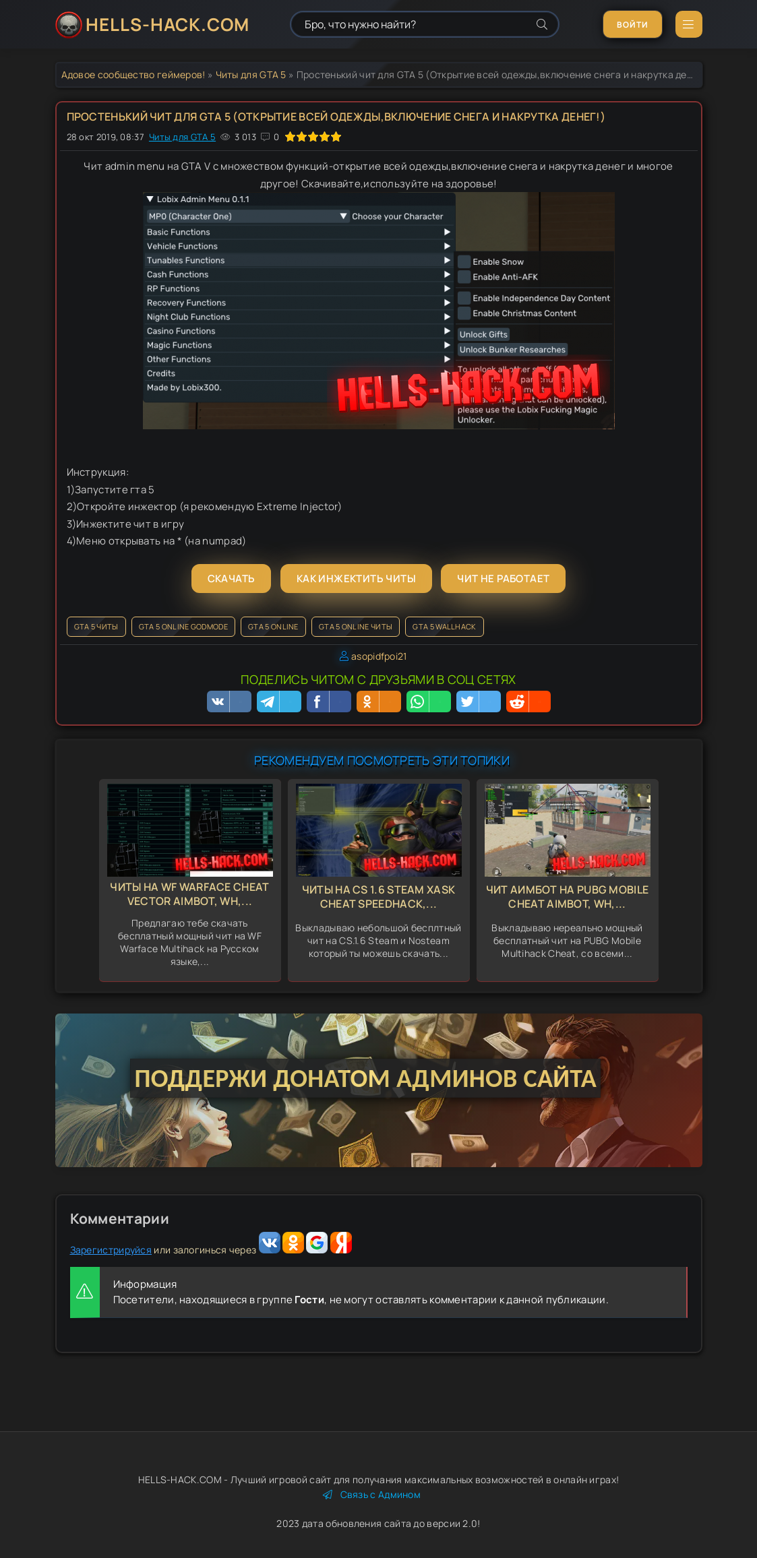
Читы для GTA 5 (251, 74)
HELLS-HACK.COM (167, 24)
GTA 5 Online (273, 626)
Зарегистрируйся (111, 1249)
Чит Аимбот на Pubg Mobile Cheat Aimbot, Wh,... (567, 896)
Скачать (231, 578)
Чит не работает (503, 578)
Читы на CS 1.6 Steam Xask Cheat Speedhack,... (379, 896)
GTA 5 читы (96, 626)
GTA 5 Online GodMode (183, 626)
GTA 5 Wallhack (444, 626)
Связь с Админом (372, 1494)
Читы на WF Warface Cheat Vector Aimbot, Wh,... (189, 893)
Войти (632, 24)
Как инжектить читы (356, 578)
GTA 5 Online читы (355, 626)
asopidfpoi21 (379, 656)
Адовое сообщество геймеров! (133, 74)
